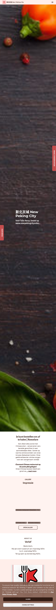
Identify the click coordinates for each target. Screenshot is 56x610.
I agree (28, 599)
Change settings (28, 605)
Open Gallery (28, 527)
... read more (31, 471)
